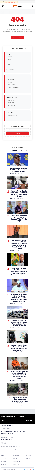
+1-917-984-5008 (6, 440)
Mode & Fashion (11, 84)
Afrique (12, 173)
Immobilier (10, 82)
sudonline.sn (15, 458)
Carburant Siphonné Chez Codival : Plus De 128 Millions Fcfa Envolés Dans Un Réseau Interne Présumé (19, 348)
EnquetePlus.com (30, 449)
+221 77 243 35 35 (6, 431)
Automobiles (11, 79)
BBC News (28, 455)
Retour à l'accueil (17, 37)
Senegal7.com (16, 455)
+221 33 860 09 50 (7, 434)
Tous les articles (11, 105)
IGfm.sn (2, 455)
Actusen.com (4, 461)
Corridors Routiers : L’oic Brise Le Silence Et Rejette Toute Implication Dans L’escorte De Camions (19, 323)
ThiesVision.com (16, 452)
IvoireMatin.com (29, 452)
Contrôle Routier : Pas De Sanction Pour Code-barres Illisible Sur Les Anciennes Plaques (18, 193)
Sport (9, 64)
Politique (10, 56)
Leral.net (3, 449)
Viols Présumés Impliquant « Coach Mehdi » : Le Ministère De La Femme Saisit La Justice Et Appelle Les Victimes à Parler (19, 298)
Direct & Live (11, 102)
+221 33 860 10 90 (19, 431)
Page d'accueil (11, 100)
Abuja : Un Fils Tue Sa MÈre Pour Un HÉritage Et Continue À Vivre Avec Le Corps (19, 218)
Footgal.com (4, 458)
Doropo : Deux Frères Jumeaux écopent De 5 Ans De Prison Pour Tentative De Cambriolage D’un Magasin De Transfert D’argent (19, 244)
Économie (10, 61)
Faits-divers (13, 222)
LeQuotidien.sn (16, 461)
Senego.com (16, 449)
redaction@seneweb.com (12, 446)
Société (9, 59)
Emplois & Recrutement (13, 87)
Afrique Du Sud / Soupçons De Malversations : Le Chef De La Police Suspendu (18, 169)
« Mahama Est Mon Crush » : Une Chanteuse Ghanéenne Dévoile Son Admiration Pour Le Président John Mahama (19, 271)
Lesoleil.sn (3, 452)
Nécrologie (10, 89)
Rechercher (17, 133)
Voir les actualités (17, 42)
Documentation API (12, 115)
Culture (9, 67)
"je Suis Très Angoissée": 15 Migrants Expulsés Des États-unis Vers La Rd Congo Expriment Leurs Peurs (19, 375)
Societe (12, 198)
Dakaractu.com (16, 464)
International (11, 69)
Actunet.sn (3, 464)
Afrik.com (28, 458)
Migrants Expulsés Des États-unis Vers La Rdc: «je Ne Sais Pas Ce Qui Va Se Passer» (20, 400)
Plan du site (10, 118)
